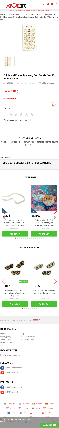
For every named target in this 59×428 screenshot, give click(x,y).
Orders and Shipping (29, 339)
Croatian (23, 408)
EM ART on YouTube (10, 373)
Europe (11, 413)
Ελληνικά (24, 403)
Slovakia (47, 413)
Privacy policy (5, 336)
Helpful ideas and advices (10, 355)
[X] (1, 419)
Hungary (48, 408)
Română (37, 403)
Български (9, 403)
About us (3, 333)
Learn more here (12, 421)
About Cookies (6, 343)
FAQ (22, 333)
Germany (50, 404)
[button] (15, 238)
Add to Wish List (46, 83)
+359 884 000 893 (43, 10)
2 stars (16, 114)
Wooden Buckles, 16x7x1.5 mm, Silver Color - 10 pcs (44, 291)
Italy (23, 413)
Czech (36, 408)
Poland (34, 413)
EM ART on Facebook (11, 368)
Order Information (28, 336)
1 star (11, 114)
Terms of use (5, 339)
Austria (10, 408)
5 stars (31, 114)
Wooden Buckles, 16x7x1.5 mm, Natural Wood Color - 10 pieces (14, 293)
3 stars (21, 114)
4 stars (26, 114)
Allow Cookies (49, 425)
